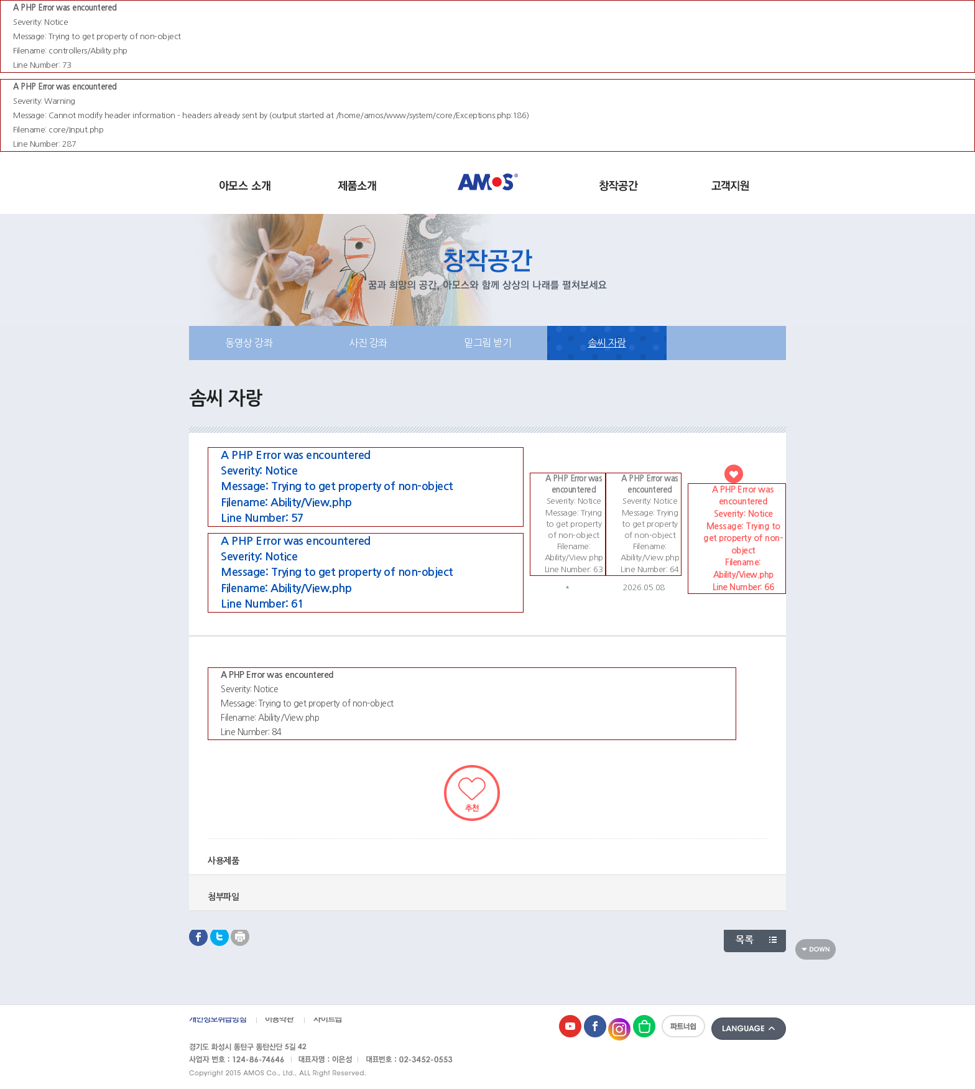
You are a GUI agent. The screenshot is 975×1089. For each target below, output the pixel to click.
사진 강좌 (368, 343)
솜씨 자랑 (607, 343)
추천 (472, 793)
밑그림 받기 (487, 343)
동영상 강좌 (248, 343)
